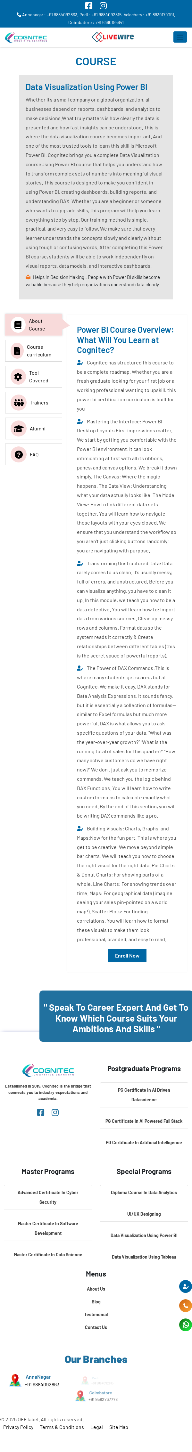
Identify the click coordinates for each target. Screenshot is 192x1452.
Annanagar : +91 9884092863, (48, 14)
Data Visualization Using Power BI (144, 1235)
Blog (96, 1301)
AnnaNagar (38, 1377)
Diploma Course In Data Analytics (144, 1192)
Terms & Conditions (62, 1427)
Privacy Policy (18, 1427)
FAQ (24, 454)
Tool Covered (29, 377)
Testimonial (96, 1314)
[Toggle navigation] (180, 37)
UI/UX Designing (144, 1214)
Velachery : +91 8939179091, (149, 14)
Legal (96, 1427)
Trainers (29, 403)
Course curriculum (31, 351)
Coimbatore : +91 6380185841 (96, 22)
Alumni (28, 428)
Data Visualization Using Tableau (144, 1257)
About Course (28, 325)
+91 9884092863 (41, 1384)
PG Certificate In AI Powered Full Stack (143, 1121)
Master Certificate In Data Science (48, 1254)
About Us (96, 1289)
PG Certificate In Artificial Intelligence (144, 1142)
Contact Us (96, 1327)
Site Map (118, 1427)
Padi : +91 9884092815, (101, 14)
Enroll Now (127, 955)
